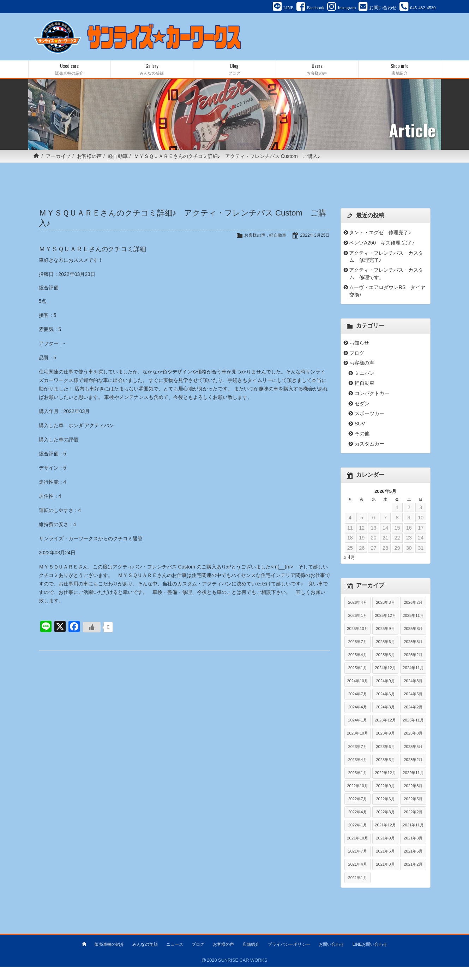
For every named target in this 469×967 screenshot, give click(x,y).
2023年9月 (385, 734)
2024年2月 (413, 708)
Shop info (399, 70)
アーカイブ (58, 157)
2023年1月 (357, 774)
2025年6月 (385, 643)
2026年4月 (357, 603)
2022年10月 (357, 787)
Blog (234, 70)
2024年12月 (385, 669)
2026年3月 (385, 603)
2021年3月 (385, 865)
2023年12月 (385, 721)
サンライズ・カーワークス (68, 539)
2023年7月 (357, 747)
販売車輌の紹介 (109, 944)
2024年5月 (413, 695)
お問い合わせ (331, 944)
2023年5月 (413, 747)
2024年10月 (357, 682)
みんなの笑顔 (145, 944)
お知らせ (359, 344)
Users (317, 70)
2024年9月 (385, 682)
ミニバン (364, 374)
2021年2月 (413, 865)
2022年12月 (385, 774)
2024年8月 (413, 682)
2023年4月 (357, 761)
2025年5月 (413, 643)
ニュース (174, 944)
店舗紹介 (250, 944)
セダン (362, 404)
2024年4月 (357, 708)
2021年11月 (413, 826)
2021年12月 (385, 826)
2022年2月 (413, 813)
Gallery (152, 70)
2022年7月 (357, 800)
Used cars (69, 70)
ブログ (356, 354)
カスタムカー (369, 445)
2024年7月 (357, 695)
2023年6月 (385, 747)
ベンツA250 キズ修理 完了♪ (381, 244)
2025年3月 (385, 656)
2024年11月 (413, 669)
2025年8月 (413, 629)
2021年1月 (357, 878)
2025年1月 (357, 669)
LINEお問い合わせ (370, 944)
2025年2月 (413, 656)
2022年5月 (413, 800)
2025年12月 (385, 616)
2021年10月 (357, 839)
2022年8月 (413, 787)
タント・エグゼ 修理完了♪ (380, 233)
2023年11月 (413, 721)
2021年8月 (413, 839)
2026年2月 (413, 603)
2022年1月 (357, 826)
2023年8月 (413, 734)
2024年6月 (385, 695)
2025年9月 (385, 629)
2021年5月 (413, 852)
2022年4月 (357, 813)
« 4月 (349, 558)
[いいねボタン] (92, 628)
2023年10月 (357, 734)
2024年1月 (357, 721)
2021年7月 (357, 852)
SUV (360, 425)
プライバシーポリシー (289, 944)
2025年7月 (357, 643)
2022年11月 (413, 774)
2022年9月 (385, 787)
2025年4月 (357, 656)
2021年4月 (357, 865)
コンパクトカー (372, 394)
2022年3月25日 (314, 236)
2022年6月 (385, 800)
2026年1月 (357, 616)
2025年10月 (357, 629)
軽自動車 (118, 157)
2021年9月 (385, 839)
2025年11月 (413, 616)
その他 (362, 434)
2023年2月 (413, 761)
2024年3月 (385, 708)
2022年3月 (385, 813)
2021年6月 (385, 852)
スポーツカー (369, 414)
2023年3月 (385, 761)
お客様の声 (89, 157)
